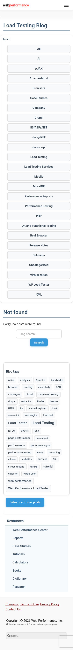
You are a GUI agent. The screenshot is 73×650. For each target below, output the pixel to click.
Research (19, 587)
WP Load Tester (38, 284)
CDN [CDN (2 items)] (58, 387)
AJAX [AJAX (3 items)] (11, 380)
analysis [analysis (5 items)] (25, 380)
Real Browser (38, 235)
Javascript (39, 147)
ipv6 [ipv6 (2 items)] (54, 408)
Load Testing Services (39, 166)
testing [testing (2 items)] (33, 466)
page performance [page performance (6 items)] (19, 437)
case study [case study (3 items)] (44, 387)
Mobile (38, 176)
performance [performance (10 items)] (16, 445)
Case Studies (38, 98)
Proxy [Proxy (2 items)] (40, 452)
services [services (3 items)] (42, 459)
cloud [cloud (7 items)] (29, 394)
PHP (39, 215)
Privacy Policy (49, 604)
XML (39, 294)
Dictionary (19, 578)
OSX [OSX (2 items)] (36, 430)
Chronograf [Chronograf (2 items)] (14, 394)
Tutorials (18, 554)
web (16, 5)
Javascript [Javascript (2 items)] (13, 415)
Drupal (38, 117)
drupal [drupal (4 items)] (11, 401)
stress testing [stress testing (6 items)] (16, 466)
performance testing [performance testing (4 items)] (19, 452)
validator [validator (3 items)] (13, 473)
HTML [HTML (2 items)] (11, 408)
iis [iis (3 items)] (21, 408)
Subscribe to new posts (25, 502)
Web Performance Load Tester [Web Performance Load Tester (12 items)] (28, 488)
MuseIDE (39, 186)
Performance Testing (39, 206)
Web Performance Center (29, 530)
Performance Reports (39, 196)
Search (39, 342)
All (39, 48)
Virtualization (38, 274)
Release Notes (38, 245)
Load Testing (38, 157)
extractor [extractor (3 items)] (26, 401)
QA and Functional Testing (39, 225)
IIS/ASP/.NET (38, 127)
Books (16, 570)
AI (38, 58)
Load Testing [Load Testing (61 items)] (43, 423)
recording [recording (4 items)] (54, 452)
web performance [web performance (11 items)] (20, 481)
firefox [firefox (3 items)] (40, 401)
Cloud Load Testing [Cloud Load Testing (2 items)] (48, 394)
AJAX (38, 68)
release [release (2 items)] (12, 459)
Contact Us (13, 609)
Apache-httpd (39, 78)
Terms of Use (29, 604)
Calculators (20, 562)
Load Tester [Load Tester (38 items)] (17, 423)
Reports (17, 538)
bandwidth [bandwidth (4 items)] (57, 380)
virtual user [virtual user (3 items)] (30, 473)
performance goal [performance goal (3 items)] (40, 445)
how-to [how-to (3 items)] (54, 401)
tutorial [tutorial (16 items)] (48, 466)
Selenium (39, 255)
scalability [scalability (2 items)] (27, 459)
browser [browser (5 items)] (13, 387)
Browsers (39, 88)
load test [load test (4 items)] (48, 415)
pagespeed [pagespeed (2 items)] (42, 438)
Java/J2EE (39, 137)
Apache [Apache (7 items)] (40, 380)
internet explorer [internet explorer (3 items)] (38, 408)
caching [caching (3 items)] (28, 387)
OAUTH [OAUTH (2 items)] (25, 430)
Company (39, 107)
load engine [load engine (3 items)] (31, 415)
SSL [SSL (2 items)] (55, 459)
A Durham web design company (42, 624)
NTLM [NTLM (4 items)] (11, 430)
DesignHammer (16, 624)
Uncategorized (39, 265)
